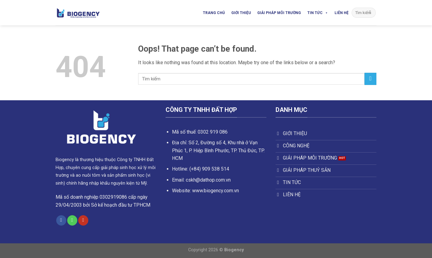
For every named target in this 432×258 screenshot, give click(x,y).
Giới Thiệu (241, 13)
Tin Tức (317, 13)
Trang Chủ (214, 13)
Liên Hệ (342, 13)
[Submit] (370, 13)
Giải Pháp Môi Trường (279, 13)
